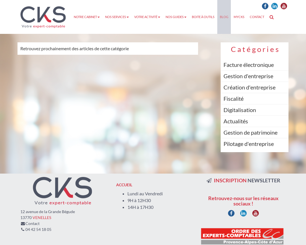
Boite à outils (203, 17)
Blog (224, 17)
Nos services (117, 17)
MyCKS (239, 17)
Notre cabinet (87, 17)
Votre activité (147, 17)
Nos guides (176, 17)
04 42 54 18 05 (38, 229)
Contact (257, 17)
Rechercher (273, 16)
